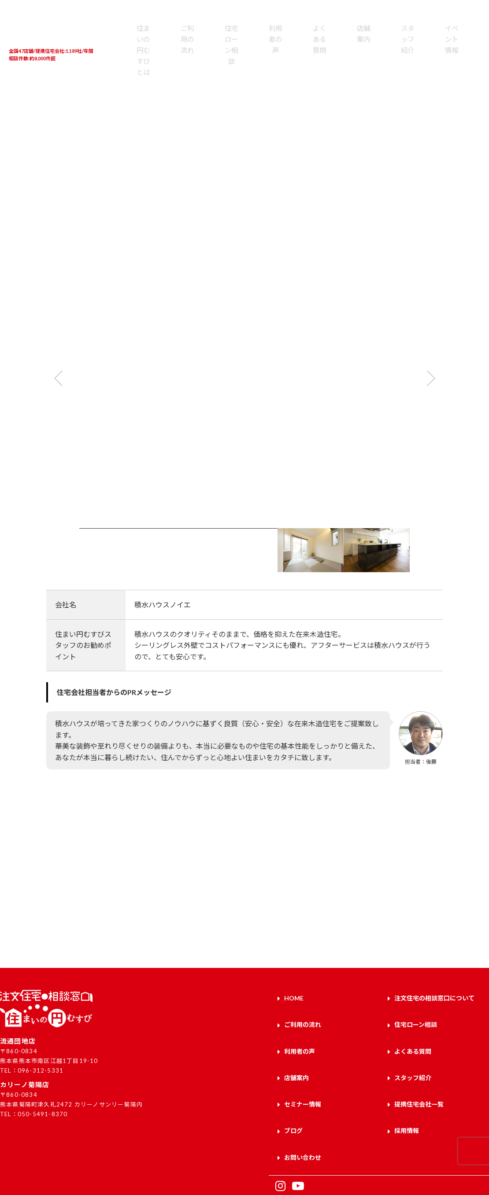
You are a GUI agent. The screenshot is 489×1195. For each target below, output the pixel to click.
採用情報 (406, 1098)
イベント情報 (361, 47)
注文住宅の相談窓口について (434, 996)
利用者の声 (229, 47)
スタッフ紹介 (328, 47)
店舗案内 (295, 42)
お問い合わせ (302, 1118)
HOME (294, 996)
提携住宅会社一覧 (394, 51)
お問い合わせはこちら (367, 909)
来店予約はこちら (122, 909)
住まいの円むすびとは (129, 51)
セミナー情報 (302, 1077)
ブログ (293, 1098)
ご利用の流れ (163, 47)
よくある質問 (262, 47)
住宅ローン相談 (196, 51)
